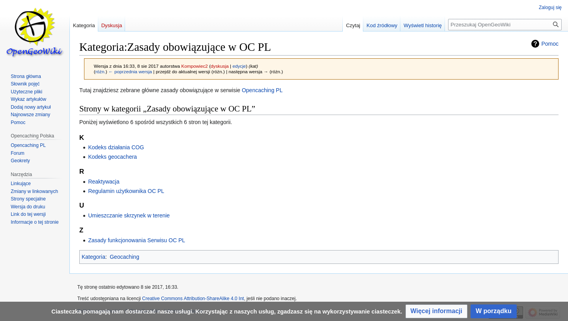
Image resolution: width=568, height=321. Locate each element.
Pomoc (550, 44)
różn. (100, 71)
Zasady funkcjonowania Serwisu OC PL (136, 240)
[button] (436, 311)
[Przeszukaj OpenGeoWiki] (505, 24)
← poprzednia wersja (130, 71)
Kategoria (93, 257)
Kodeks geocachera (112, 157)
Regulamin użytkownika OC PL (126, 191)
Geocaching (124, 257)
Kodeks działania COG (116, 147)
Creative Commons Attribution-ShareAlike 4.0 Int (193, 298)
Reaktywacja (103, 181)
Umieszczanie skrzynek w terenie (129, 215)
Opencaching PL (262, 90)
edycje (239, 66)
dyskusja (220, 66)
